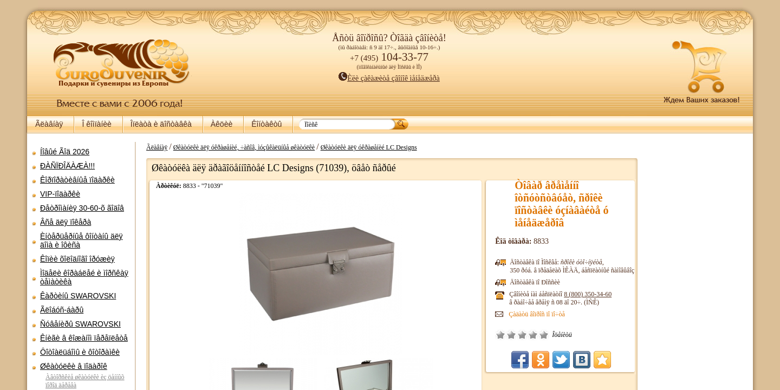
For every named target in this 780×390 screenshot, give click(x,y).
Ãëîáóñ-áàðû (61, 310)
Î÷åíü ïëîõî (485, 334)
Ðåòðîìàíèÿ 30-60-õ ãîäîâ (82, 208)
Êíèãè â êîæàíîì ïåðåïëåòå (84, 338)
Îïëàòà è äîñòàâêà (161, 124)
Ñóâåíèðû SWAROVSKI (80, 324)
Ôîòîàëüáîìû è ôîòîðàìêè (80, 352)
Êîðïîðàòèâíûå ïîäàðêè (77, 180)
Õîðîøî (518, 334)
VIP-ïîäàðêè (60, 194)
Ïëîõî (496, 334)
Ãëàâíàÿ (49, 124)
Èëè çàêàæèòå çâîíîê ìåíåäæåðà (389, 78)
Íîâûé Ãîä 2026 (64, 151)
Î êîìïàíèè (96, 124)
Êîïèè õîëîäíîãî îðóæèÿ (77, 259)
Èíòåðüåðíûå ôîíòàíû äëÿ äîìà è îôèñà (81, 240)
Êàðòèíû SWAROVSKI (78, 295)
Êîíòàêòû (266, 124)
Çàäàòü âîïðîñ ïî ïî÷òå (522, 314)
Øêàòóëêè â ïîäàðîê (73, 366)
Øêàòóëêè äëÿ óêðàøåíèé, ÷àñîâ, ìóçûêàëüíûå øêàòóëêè (238, 147)
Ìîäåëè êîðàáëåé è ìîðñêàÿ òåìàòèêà (84, 277)
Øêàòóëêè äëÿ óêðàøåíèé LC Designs (363, 147)
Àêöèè (221, 124)
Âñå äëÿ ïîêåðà (65, 222)
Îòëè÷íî (529, 334)
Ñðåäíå (507, 334)
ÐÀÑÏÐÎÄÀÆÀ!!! (67, 165)
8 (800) (573, 294)
